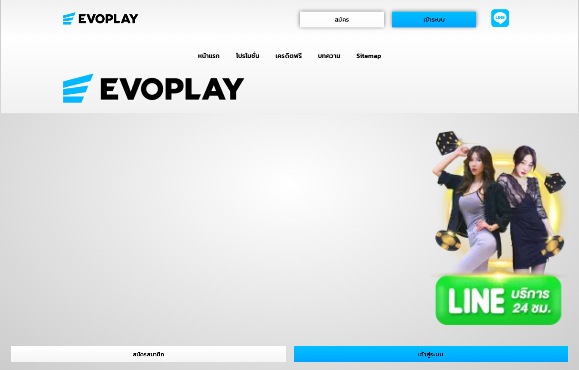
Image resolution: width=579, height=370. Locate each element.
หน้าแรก (208, 55)
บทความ (329, 55)
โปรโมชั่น (247, 55)
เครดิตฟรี (288, 55)
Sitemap (369, 55)
